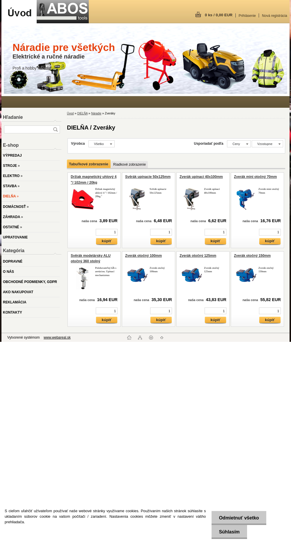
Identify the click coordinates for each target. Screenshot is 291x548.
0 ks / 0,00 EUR (219, 15)
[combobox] (239, 143)
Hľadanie (13, 117)
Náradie (96, 113)
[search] (55, 129)
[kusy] (107, 232)
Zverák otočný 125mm (198, 256)
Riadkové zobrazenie (129, 164)
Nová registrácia (274, 16)
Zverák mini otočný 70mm (255, 177)
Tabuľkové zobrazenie (88, 164)
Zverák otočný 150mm (252, 256)
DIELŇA (82, 113)
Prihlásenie (247, 16)
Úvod (70, 113)
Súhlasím (229, 531)
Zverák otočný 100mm (143, 256)
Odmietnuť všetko (239, 517)
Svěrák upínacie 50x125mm (148, 177)
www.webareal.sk (57, 337)
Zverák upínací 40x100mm (201, 177)
